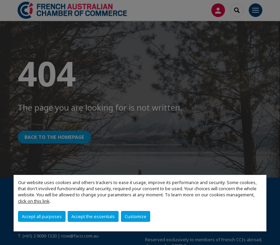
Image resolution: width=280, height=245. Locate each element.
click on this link (34, 201)
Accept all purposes (42, 216)
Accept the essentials (93, 216)
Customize (135, 216)
